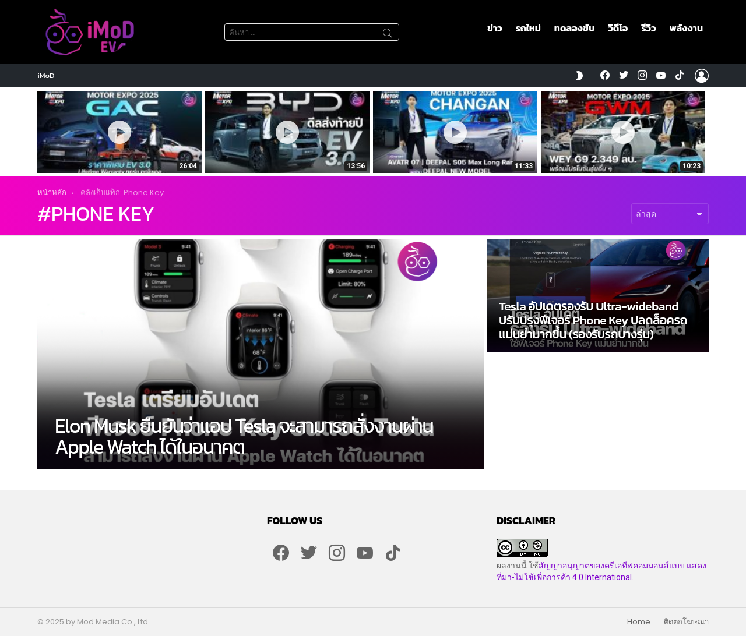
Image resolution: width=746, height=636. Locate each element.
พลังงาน (686, 28)
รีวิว (648, 28)
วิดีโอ (618, 28)
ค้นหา (387, 35)
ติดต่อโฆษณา (686, 622)
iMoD (46, 75)
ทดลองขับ (574, 28)
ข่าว (494, 28)
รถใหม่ (528, 28)
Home (638, 622)
